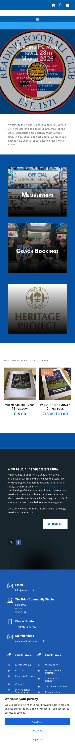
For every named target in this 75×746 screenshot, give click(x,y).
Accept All (37, 721)
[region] (37, 720)
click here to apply (47, 486)
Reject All (37, 739)
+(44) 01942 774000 (25, 626)
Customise (37, 730)
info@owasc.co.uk (24, 590)
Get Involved (55, 524)
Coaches (20, 670)
